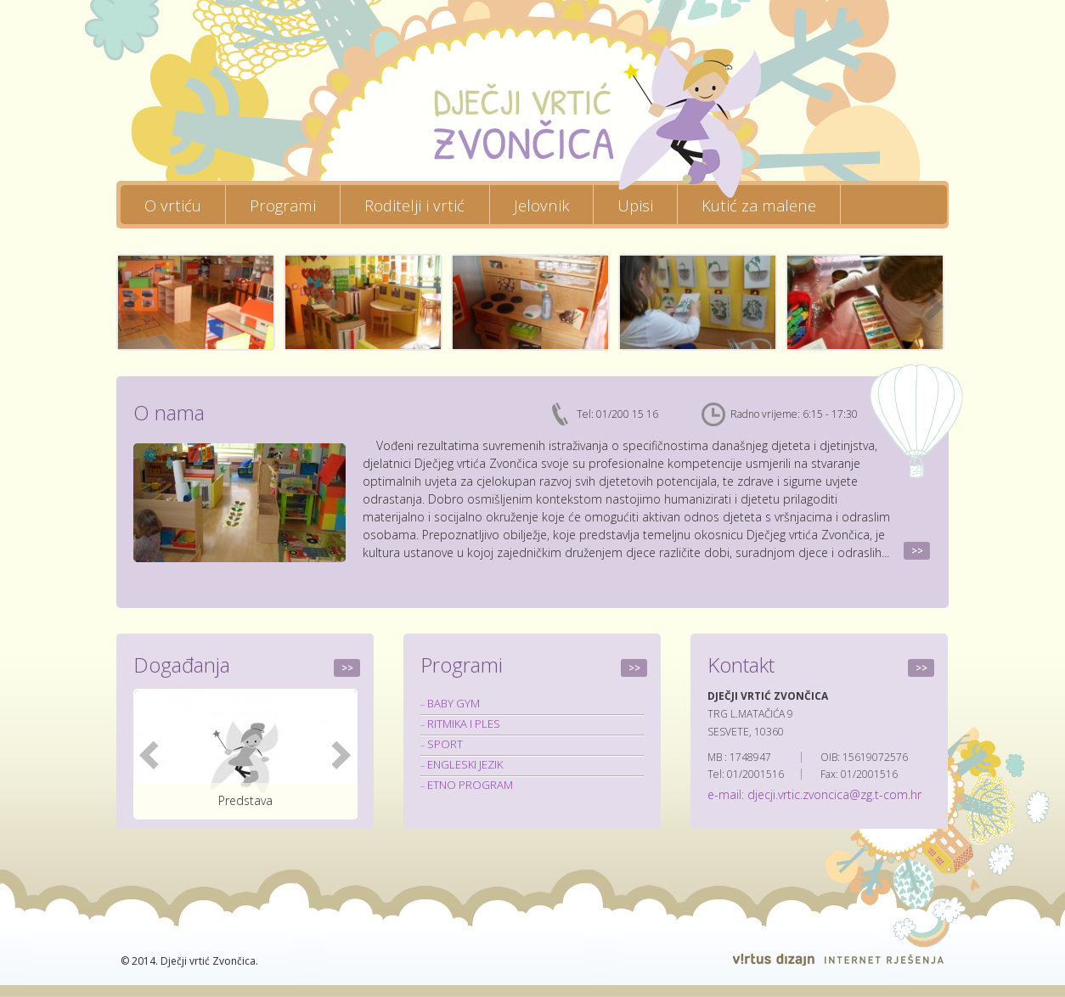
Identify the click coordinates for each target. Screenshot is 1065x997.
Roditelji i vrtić (414, 204)
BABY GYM (453, 703)
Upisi (635, 204)
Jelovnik (541, 204)
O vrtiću (172, 204)
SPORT (445, 744)
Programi (283, 204)
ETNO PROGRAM (470, 784)
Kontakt (175, 243)
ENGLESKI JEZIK (465, 764)
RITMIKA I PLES (463, 723)
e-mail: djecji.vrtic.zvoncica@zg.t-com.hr (814, 794)
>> (917, 551)
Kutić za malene (759, 204)
